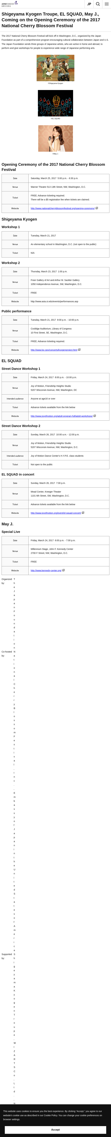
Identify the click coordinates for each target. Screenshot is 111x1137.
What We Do (13, 839)
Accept (55, 1129)
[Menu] (107, 4)
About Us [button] (13, 1062)
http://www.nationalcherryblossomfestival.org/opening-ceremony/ (64, 208)
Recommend (14, 1084)
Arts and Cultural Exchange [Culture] (34, 839)
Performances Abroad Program (74, 839)
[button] (55, 856)
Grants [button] (11, 1077)
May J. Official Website (25, 778)
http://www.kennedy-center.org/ (48, 570)
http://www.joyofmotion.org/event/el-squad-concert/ (57, 513)
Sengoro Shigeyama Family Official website (35, 653)
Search (12, 1092)
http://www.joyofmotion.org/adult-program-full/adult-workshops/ (63, 416)
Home (4, 839)
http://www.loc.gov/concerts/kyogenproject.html (55, 350)
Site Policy (13, 1099)
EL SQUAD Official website (21, 710)
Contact (5, 1052)
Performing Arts (54, 839)
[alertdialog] (55, 1120)
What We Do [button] (14, 1069)
